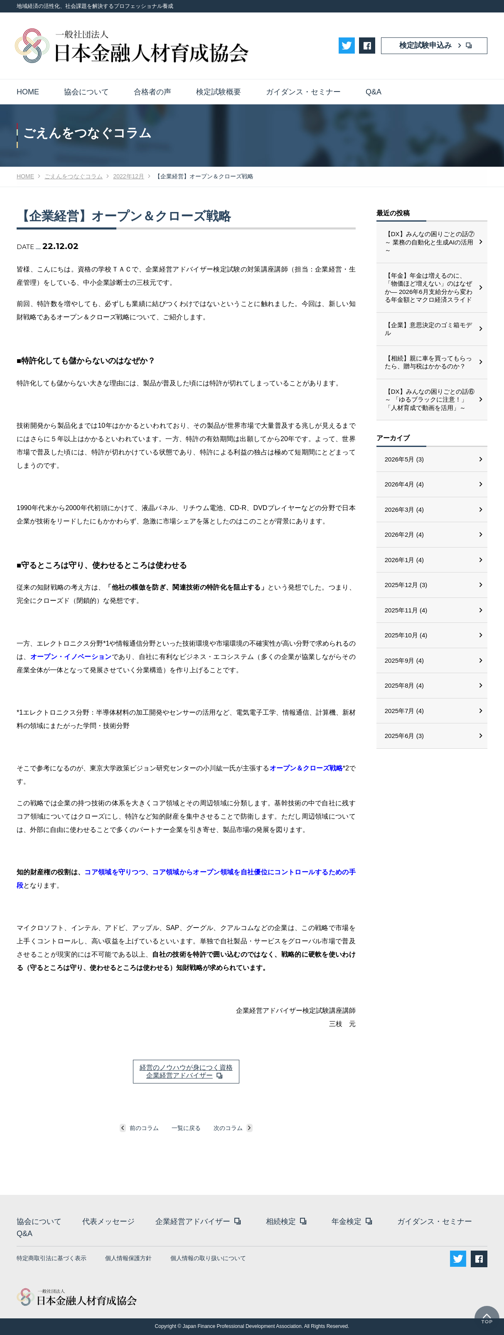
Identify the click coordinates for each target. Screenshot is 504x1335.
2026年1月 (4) (404, 559)
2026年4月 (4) (404, 484)
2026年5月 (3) (404, 459)
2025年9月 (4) (404, 660)
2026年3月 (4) (404, 509)
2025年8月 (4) (404, 685)
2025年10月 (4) (406, 635)
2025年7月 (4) (404, 710)
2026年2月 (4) (404, 534)
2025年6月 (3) (404, 735)
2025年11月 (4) (406, 610)
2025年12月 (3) (406, 584)
